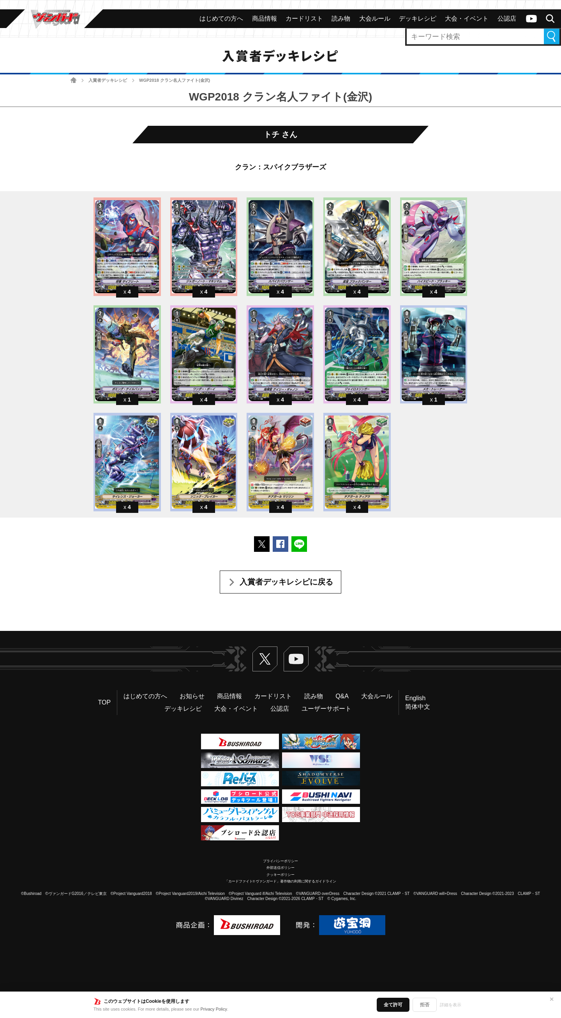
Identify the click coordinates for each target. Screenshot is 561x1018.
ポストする (262, 544)
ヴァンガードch (531, 18)
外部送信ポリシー (280, 868)
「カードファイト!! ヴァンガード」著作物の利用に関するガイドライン (281, 881)
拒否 (424, 1004)
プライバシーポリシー (280, 861)
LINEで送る (299, 544)
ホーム (73, 80)
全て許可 (393, 1004)
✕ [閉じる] (551, 999)
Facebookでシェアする (280, 544)
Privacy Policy (214, 1009)
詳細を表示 (450, 1004)
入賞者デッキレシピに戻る (286, 582)
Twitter (264, 658)
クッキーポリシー (280, 875)
